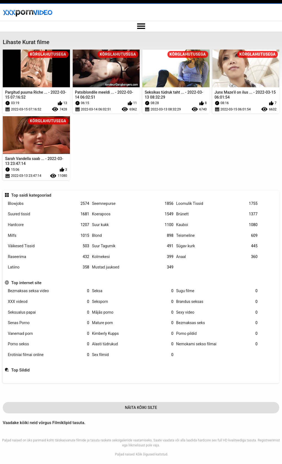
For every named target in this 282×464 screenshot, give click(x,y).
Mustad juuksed (132, 267)
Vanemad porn (48, 333)
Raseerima (48, 256)
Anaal (217, 256)
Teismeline (217, 235)
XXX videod (48, 301)
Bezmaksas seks (217, 323)
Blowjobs (48, 203)
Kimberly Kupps (132, 333)
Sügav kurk (217, 246)
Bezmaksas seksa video (48, 291)
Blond (132, 235)
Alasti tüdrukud (132, 344)
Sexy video (217, 312)
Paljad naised (125, 454)
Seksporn (132, 301)
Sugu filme (217, 291)
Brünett (217, 214)
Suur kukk (132, 224)
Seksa (132, 291)
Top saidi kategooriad (31, 195)
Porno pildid (217, 333)
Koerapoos (132, 214)
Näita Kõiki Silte (141, 407)
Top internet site (26, 282)
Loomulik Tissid (217, 203)
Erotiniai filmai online (48, 354)
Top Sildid (20, 370)
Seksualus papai (48, 312)
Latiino (48, 267)
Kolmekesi (132, 256)
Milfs (48, 235)
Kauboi (217, 224)
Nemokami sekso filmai (217, 344)
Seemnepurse (132, 203)
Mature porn (132, 323)
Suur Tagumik (132, 246)
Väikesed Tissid (48, 246)
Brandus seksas (217, 301)
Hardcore (48, 224)
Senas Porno (48, 323)
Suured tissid (48, 214)
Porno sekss (48, 344)
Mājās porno (132, 312)
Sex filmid (132, 354)
